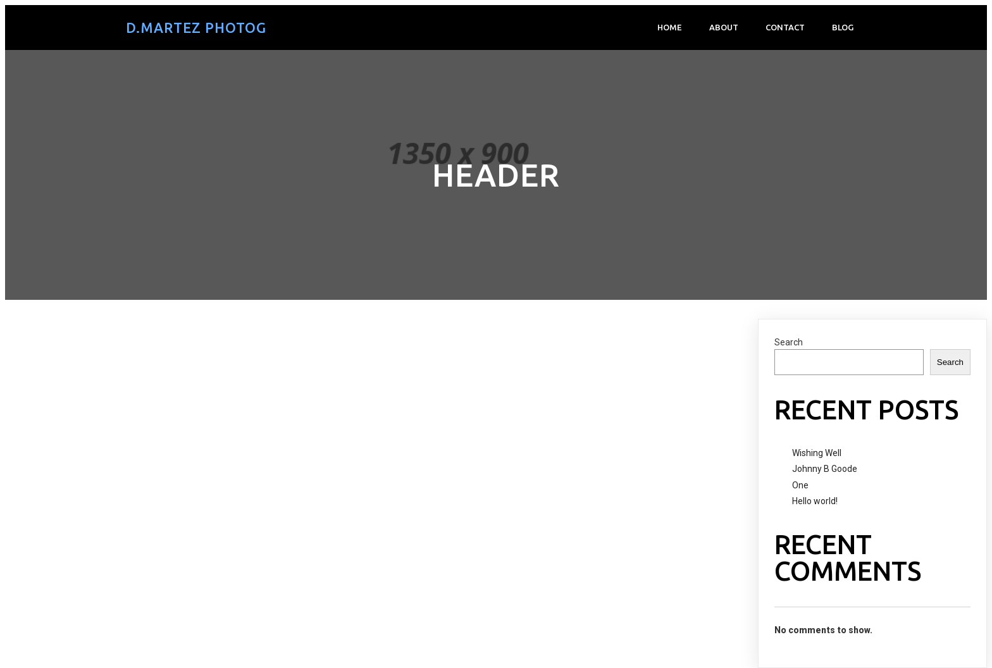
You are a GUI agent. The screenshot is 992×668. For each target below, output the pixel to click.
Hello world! (815, 501)
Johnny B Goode (824, 469)
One (800, 485)
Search (788, 342)
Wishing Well (816, 453)
